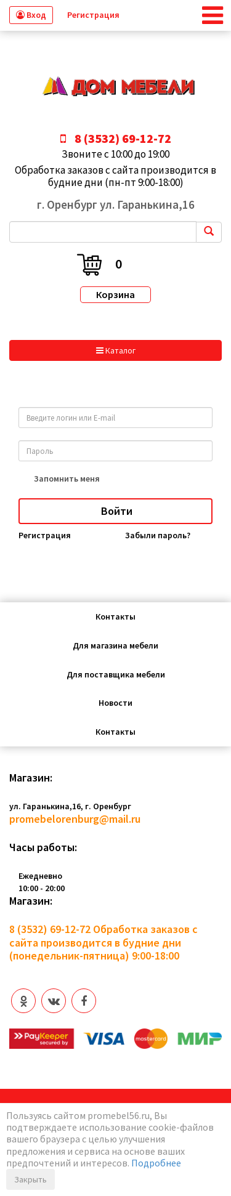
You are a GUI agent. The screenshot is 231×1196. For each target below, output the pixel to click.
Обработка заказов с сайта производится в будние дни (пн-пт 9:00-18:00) (115, 176)
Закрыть (30, 1179)
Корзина (115, 294)
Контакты (115, 616)
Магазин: (30, 778)
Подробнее (156, 1163)
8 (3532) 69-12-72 (50, 929)
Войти (115, 511)
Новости (115, 702)
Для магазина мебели (115, 645)
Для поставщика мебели (116, 674)
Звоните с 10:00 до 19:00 (115, 154)
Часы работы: (43, 847)
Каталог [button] (116, 350)
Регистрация (93, 14)
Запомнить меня (67, 478)
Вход (31, 14)
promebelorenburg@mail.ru (74, 819)
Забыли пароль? (157, 535)
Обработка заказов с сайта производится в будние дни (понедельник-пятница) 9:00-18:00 (103, 943)
